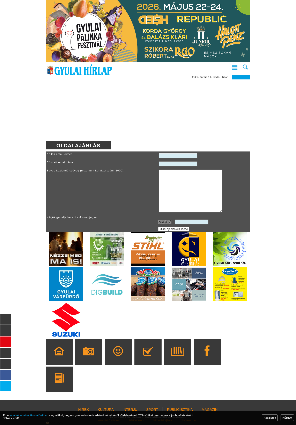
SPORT (152, 410)
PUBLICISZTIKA (180, 410)
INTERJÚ (130, 410)
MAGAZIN (209, 410)
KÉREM (287, 417)
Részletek (270, 417)
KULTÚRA (106, 410)
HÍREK (83, 410)
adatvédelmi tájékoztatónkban (29, 415)
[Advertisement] (148, 110)
